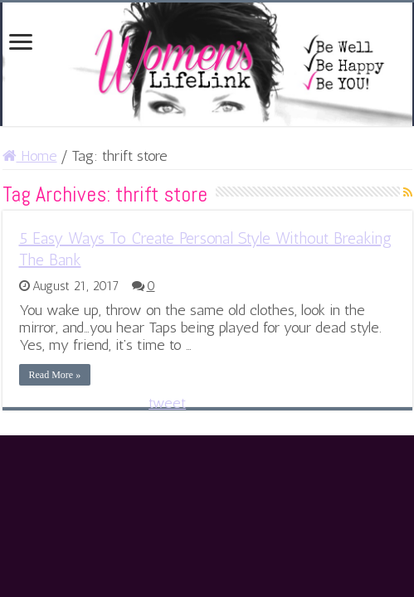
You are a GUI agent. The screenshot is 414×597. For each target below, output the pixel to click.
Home (29, 156)
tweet (167, 403)
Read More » (55, 375)
